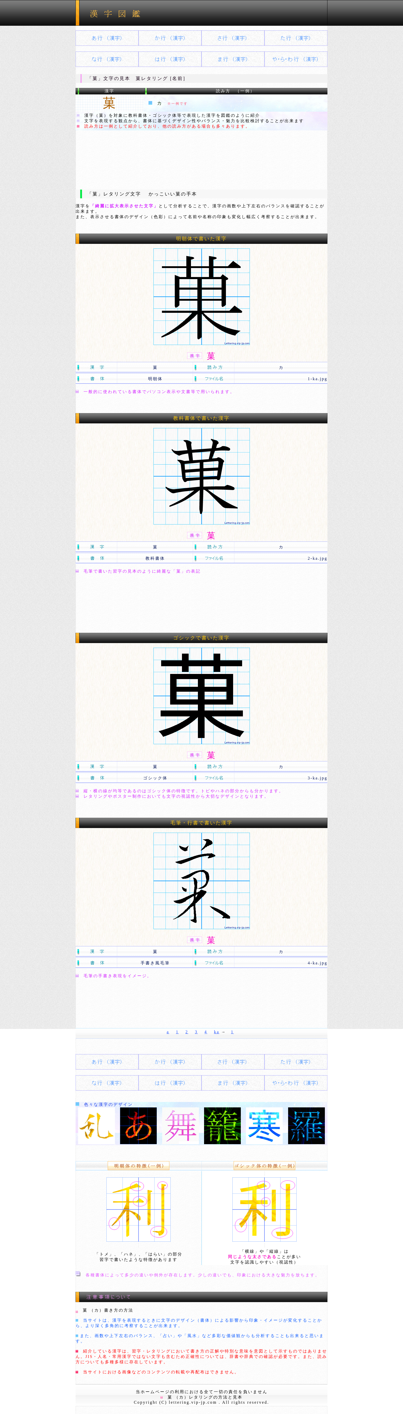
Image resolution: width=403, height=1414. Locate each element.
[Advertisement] (201, 155)
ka (216, 1032)
